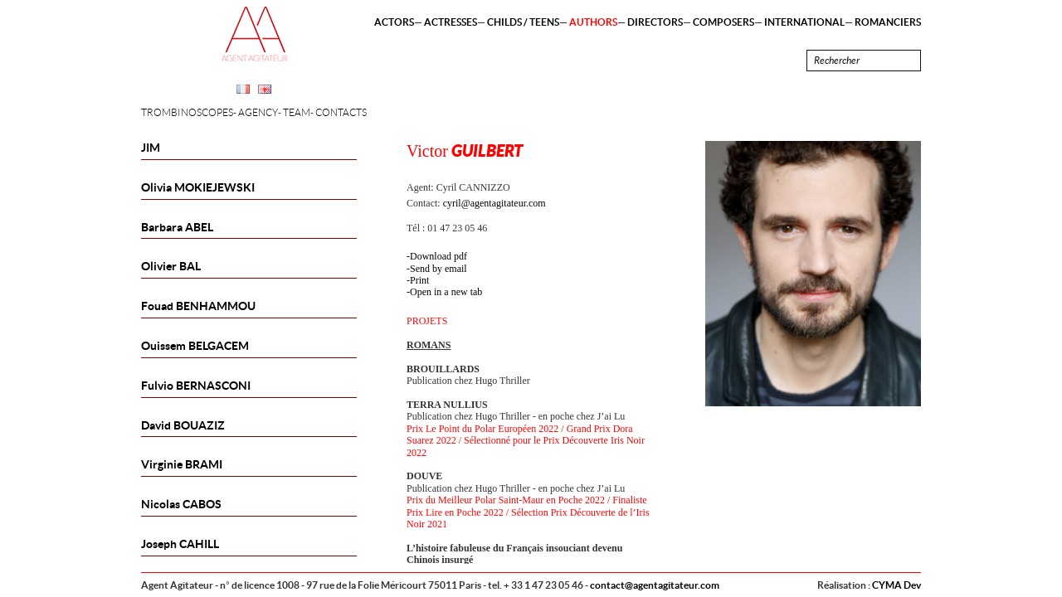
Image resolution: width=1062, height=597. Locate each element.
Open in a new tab (446, 292)
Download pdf (438, 256)
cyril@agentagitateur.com (494, 203)
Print (419, 280)
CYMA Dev (896, 585)
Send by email (438, 268)
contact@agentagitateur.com (654, 585)
